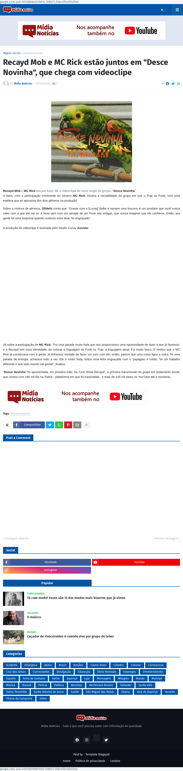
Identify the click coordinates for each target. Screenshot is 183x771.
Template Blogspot (98, 754)
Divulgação (64, 672)
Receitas (76, 685)
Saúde (75, 692)
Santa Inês (145, 685)
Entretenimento (33, 53)
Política (59, 685)
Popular (47, 583)
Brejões (78, 665)
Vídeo (43, 698)
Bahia (48, 665)
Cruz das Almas (16, 672)
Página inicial (11, 53)
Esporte (11, 678)
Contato (115, 761)
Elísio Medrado (106, 672)
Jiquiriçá (72, 678)
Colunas (136, 665)
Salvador (125, 685)
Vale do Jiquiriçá (147, 692)
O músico (34, 617)
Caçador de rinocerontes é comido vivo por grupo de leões (70, 636)
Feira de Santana (34, 678)
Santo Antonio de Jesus (49, 692)
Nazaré (26, 685)
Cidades (118, 665)
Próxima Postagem (166, 538)
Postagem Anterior (17, 538)
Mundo (140, 678)
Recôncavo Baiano (101, 685)
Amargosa (30, 665)
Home (67, 761)
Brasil (62, 665)
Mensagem (104, 678)
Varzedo (170, 692)
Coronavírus (156, 665)
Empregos (129, 672)
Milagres (123, 678)
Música (10, 685)
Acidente (11, 665)
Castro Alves (98, 665)
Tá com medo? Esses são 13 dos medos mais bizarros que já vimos (76, 598)
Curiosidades (41, 672)
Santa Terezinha (16, 692)
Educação (84, 672)
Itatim (56, 678)
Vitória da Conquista (19, 698)
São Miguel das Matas (100, 692)
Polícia (42, 685)
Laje (87, 678)
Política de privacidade (90, 761)
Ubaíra (125, 692)
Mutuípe (157, 678)
